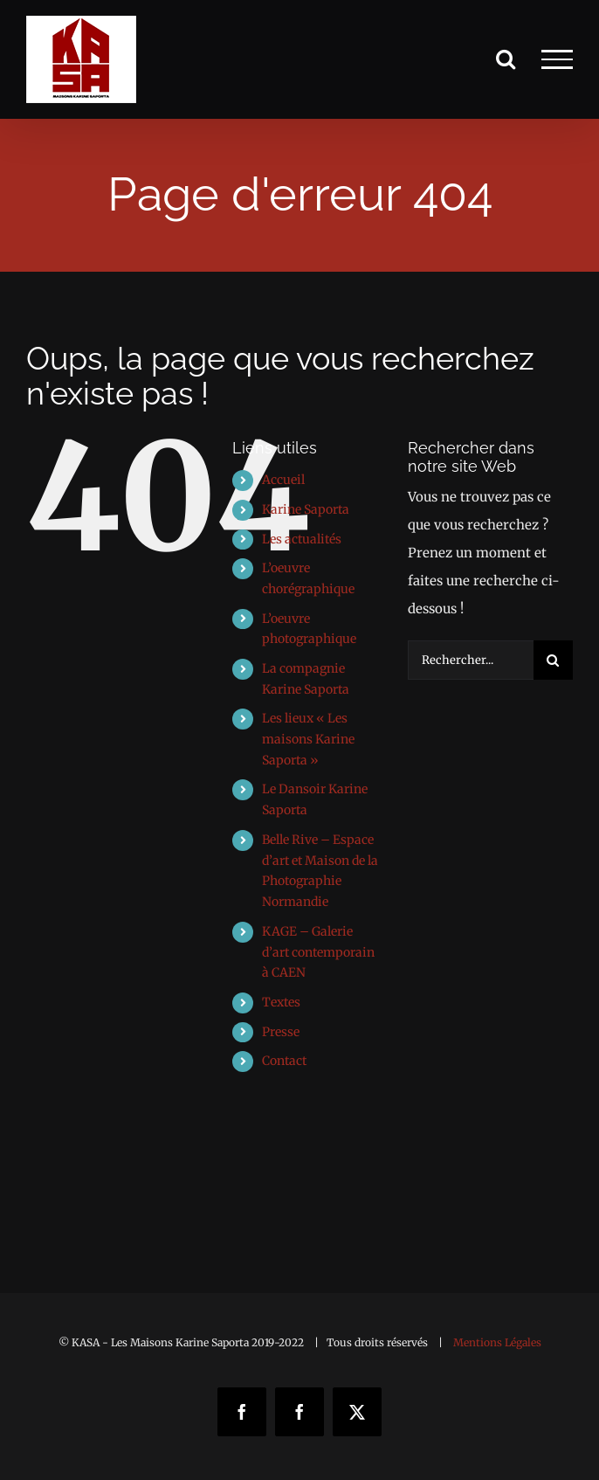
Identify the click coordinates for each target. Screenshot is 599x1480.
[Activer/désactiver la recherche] (505, 58)
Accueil (283, 480)
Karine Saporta (305, 509)
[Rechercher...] (471, 660)
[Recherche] (553, 660)
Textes (281, 1002)
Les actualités (301, 539)
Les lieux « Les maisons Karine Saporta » (308, 739)
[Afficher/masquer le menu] (557, 59)
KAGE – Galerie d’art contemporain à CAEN (318, 952)
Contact (284, 1061)
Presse (281, 1032)
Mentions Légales (497, 1342)
